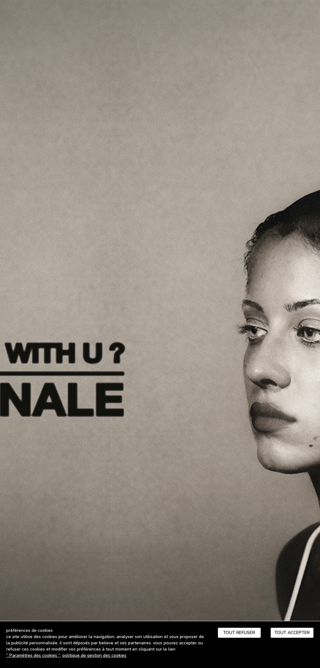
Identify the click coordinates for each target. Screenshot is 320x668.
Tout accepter (292, 633)
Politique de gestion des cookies (94, 655)
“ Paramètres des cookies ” (33, 655)
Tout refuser (239, 633)
